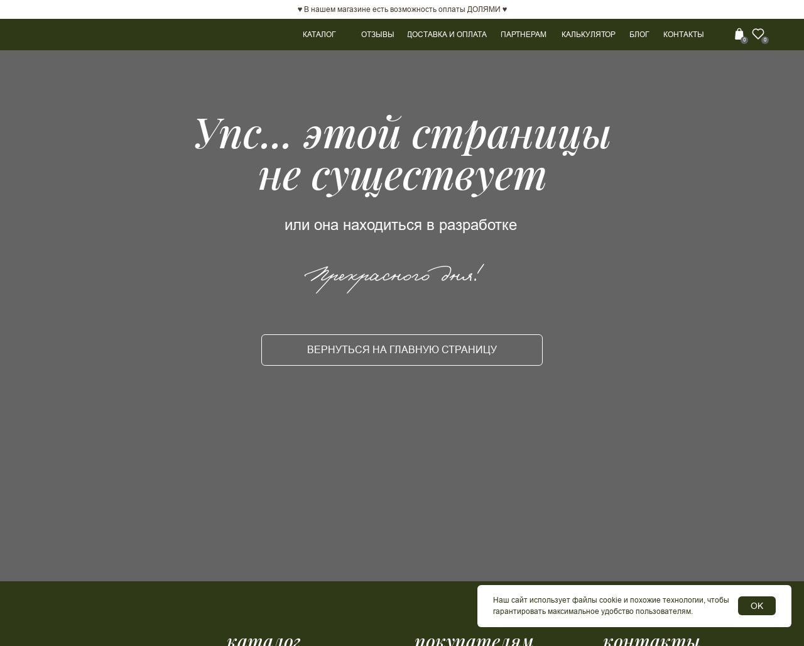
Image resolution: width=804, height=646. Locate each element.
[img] (722, 34)
